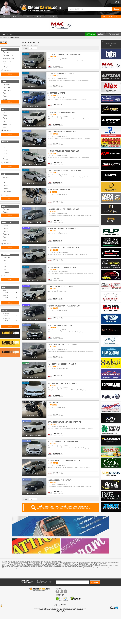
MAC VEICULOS (7, 34)
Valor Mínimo (6, 313)
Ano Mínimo (6, 290)
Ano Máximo (6, 295)
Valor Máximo (6, 318)
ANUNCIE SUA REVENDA (110, 16)
